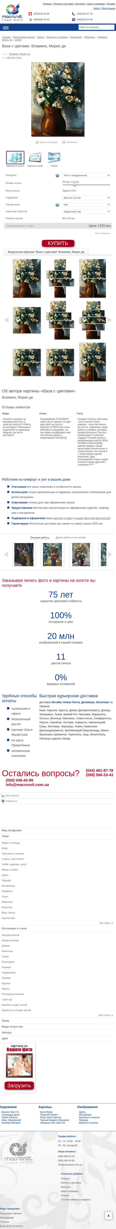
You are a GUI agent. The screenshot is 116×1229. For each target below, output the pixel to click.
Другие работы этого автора (71, 537)
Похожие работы (40, 537)
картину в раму (62, 518)
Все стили (104, 1015)
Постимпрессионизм (13, 994)
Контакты (80, 3)
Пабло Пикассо (10, 1117)
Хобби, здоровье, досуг (14, 864)
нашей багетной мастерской (92, 518)
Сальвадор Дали (10, 1114)
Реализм (6, 967)
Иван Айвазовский (11, 1120)
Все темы (105, 923)
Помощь (47, 3)
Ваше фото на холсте (11, 1226)
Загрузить (19, 1085)
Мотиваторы (8, 886)
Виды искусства (12, 1026)
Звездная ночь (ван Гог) (52, 1122)
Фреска (6, 988)
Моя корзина (12, 795)
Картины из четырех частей (16, 1010)
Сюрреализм (8, 972)
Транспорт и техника (13, 853)
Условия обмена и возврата (75, 1199)
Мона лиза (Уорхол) (50, 1117)
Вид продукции (12, 830)
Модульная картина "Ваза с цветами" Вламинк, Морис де (46, 251)
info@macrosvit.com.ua (27, 785)
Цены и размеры (96, 3)
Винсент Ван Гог (10, 1112)
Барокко (6, 983)
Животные (7, 902)
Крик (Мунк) (46, 1112)
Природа (6, 880)
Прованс (6, 978)
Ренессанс (7, 951)
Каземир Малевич (11, 1122)
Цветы (5, 875)
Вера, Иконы (8, 912)
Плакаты (4, 1222)
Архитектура (8, 918)
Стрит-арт (7, 999)
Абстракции (85, 1114)
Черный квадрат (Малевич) (54, 1120)
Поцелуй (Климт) (49, 1114)
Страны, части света (13, 859)
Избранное (11, 801)
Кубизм (5, 946)
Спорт (5, 896)
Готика (5, 956)
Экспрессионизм (10, 935)
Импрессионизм (10, 940)
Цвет (5, 1038)
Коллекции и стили (14, 928)
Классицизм (8, 962)
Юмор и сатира (10, 869)
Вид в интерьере (49, 142)
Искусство (7, 907)
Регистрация (108, 8)
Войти (96, 8)
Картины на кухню (88, 1122)
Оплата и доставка (64, 3)
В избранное (104, 233)
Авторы (7, 1032)
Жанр (5, 1020)
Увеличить (72, 142)
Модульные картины (11, 1213)
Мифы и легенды (11, 843)
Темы (5, 836)
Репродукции (7, 1217)
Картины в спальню (89, 1117)
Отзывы (111, 3)
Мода (4, 848)
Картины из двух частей (14, 1005)
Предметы (7, 891)
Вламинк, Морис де (20, 54)
